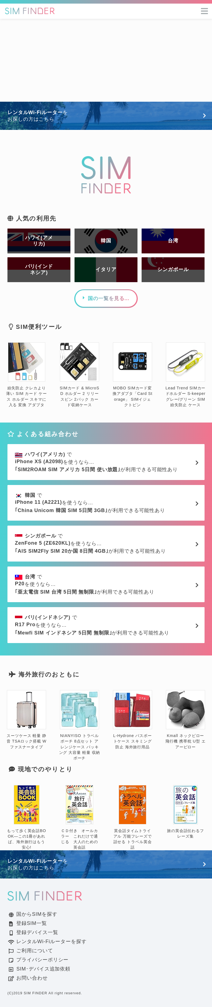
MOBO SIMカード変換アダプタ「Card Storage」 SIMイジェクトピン (133, 375)
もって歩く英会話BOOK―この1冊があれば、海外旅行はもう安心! (26, 817)
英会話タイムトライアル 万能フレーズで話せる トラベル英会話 (132, 817)
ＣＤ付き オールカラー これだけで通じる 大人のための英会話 (79, 817)
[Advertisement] (106, 60)
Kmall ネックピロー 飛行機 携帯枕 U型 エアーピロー (185, 719)
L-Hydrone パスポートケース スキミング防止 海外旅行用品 (132, 719)
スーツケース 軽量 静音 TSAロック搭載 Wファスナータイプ (26, 719)
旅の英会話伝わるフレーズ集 (185, 812)
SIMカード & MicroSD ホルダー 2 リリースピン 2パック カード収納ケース (79, 375)
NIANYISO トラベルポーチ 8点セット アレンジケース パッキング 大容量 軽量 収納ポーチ (79, 725)
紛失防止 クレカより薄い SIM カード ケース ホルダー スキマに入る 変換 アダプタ (26, 375)
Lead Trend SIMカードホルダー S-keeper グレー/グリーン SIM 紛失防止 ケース (186, 375)
